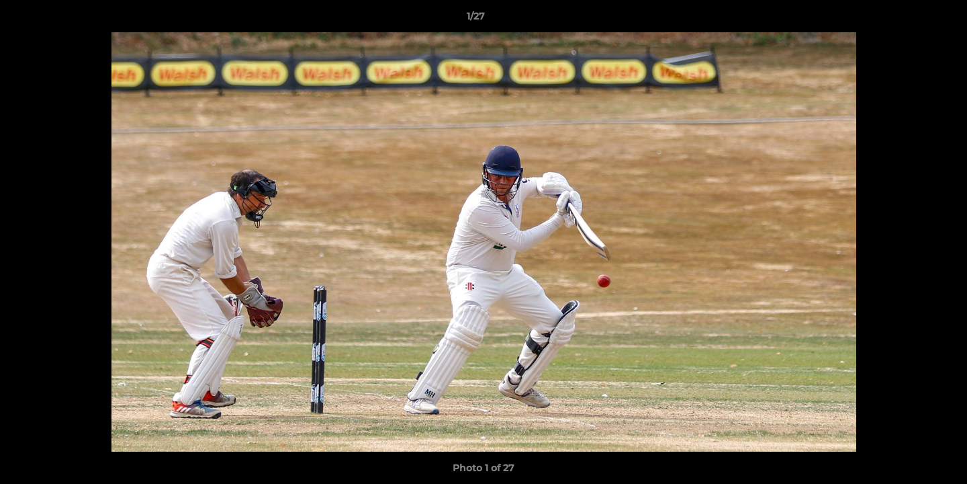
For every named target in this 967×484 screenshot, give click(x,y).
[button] (911, 19)
